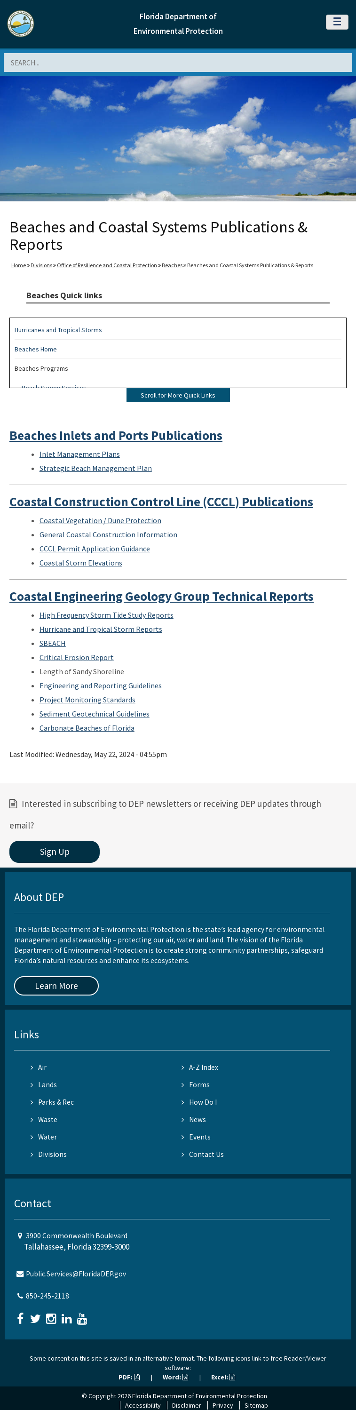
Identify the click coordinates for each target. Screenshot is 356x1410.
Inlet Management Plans (80, 454)
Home (18, 265)
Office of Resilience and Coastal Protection (107, 265)
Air (39, 1067)
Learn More (56, 985)
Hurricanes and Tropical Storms (58, 330)
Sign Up (55, 851)
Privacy (223, 1405)
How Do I (199, 1102)
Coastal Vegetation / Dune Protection (100, 520)
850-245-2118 (47, 1295)
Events (196, 1136)
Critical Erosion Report (77, 657)
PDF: (129, 1377)
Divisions (41, 265)
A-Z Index (200, 1067)
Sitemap (256, 1405)
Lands (44, 1084)
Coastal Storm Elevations (81, 562)
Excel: (223, 1377)
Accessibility (143, 1405)
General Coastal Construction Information (108, 534)
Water (44, 1136)
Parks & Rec (52, 1102)
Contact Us (203, 1154)
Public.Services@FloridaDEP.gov (76, 1273)
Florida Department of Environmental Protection (199, 1396)
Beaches (172, 265)
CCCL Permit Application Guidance (95, 548)
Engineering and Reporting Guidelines (101, 685)
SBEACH (53, 643)
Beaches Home (36, 349)
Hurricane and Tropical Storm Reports (101, 629)
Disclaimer (186, 1405)
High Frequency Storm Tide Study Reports (107, 615)
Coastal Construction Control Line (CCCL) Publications (161, 502)
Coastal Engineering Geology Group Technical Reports (161, 596)
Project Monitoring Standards (87, 699)
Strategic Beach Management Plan (96, 468)
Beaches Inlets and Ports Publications (115, 435)
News (194, 1119)
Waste (44, 1119)
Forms (196, 1084)
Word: (175, 1377)
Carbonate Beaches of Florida (87, 728)
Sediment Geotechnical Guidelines (95, 713)
